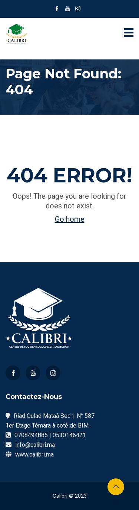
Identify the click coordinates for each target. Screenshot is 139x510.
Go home (70, 219)
